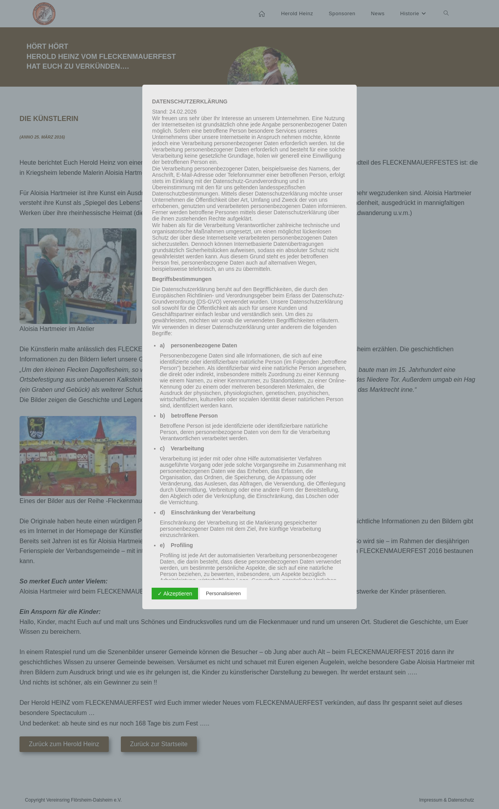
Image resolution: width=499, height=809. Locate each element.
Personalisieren (223, 593)
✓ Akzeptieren (174, 593)
